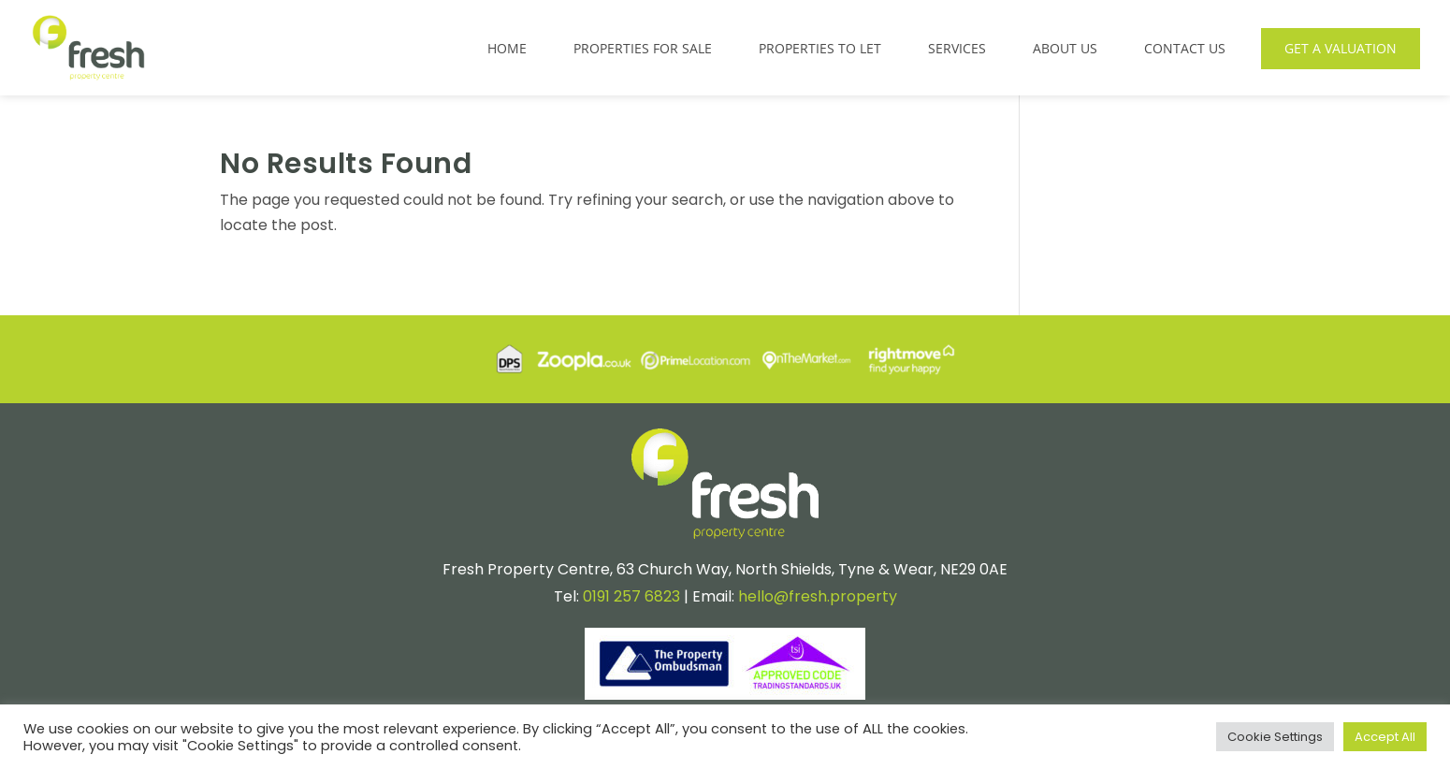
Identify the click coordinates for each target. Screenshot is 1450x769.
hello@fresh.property (817, 596)
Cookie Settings (1275, 737)
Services (957, 48)
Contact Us (1184, 48)
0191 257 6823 (631, 596)
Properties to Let (820, 48)
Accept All (1385, 737)
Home (507, 48)
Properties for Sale (642, 48)
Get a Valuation (1340, 48)
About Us (1065, 48)
